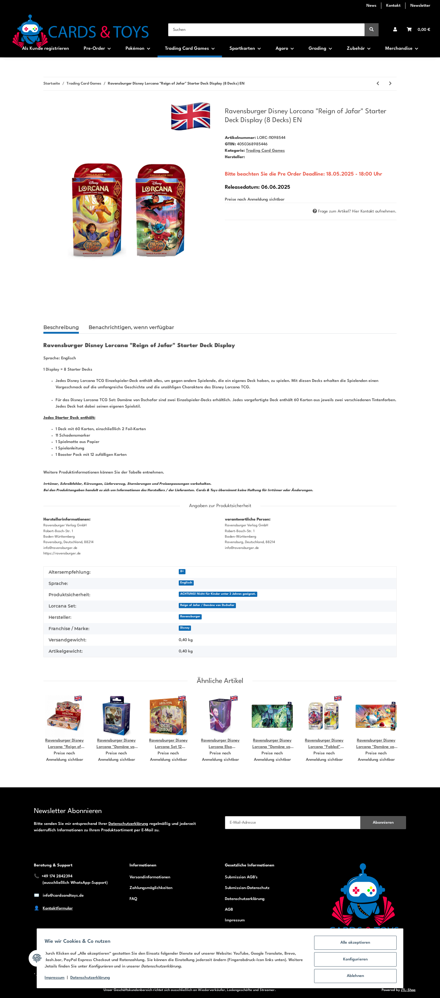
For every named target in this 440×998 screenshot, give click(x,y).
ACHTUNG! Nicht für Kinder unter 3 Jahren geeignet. (218, 594)
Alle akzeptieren (353, 945)
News (371, 6)
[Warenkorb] (418, 29)
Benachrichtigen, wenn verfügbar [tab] (131, 327)
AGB (229, 910)
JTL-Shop (408, 990)
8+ (182, 571)
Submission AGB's (241, 877)
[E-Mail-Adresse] (293, 822)
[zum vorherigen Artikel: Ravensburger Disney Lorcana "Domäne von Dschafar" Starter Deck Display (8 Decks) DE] (378, 83)
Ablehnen (353, 976)
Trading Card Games (265, 151)
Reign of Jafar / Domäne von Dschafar (207, 605)
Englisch (186, 582)
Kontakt (393, 6)
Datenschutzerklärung (128, 824)
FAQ (133, 899)
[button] (395, 29)
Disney (184, 627)
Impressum (235, 920)
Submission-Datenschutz (247, 888)
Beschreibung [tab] (61, 327)
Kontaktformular (58, 908)
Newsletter (420, 6)
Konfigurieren (353, 961)
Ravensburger (190, 616)
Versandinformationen (150, 877)
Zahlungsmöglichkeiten (151, 888)
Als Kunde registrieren (45, 48)
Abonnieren (383, 823)
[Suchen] (266, 29)
